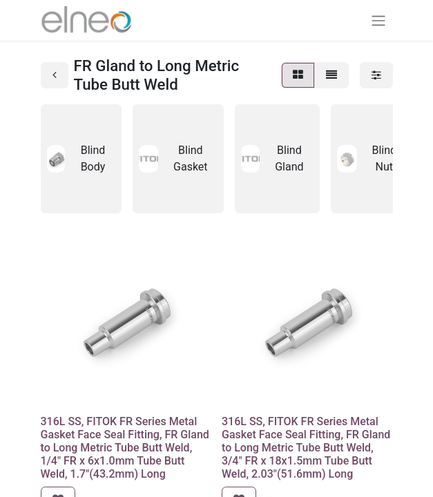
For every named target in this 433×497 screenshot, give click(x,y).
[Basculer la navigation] (378, 20)
